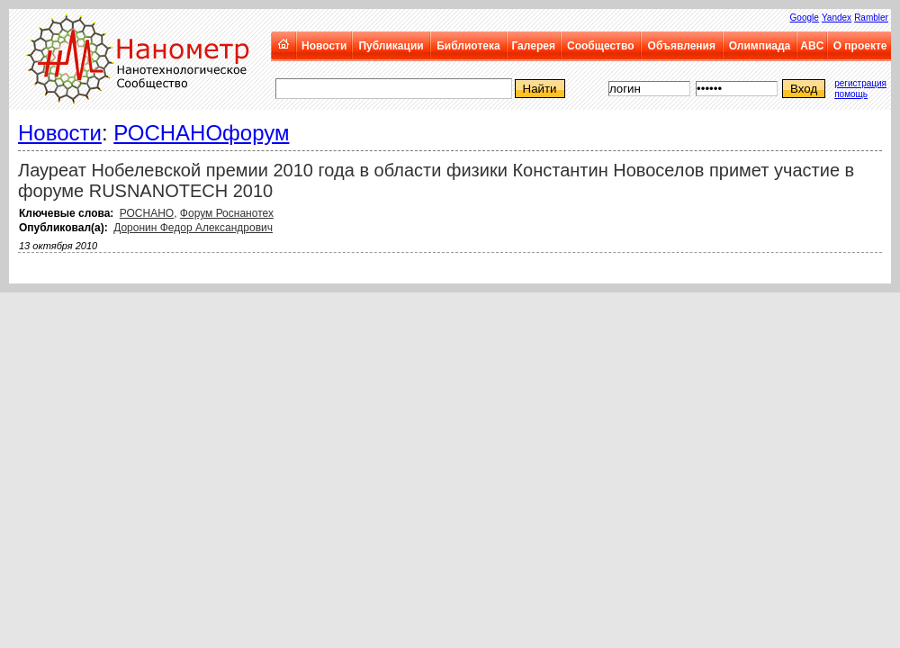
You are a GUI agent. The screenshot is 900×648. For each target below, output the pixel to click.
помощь (851, 94)
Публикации (390, 46)
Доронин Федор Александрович (193, 227)
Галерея (532, 46)
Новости (324, 46)
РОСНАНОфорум (201, 133)
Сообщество (600, 46)
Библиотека (468, 46)
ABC (812, 46)
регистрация (860, 83)
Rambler (871, 17)
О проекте (860, 46)
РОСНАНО (147, 213)
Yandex (836, 17)
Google (804, 17)
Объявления (682, 46)
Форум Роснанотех (227, 213)
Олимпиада (760, 46)
